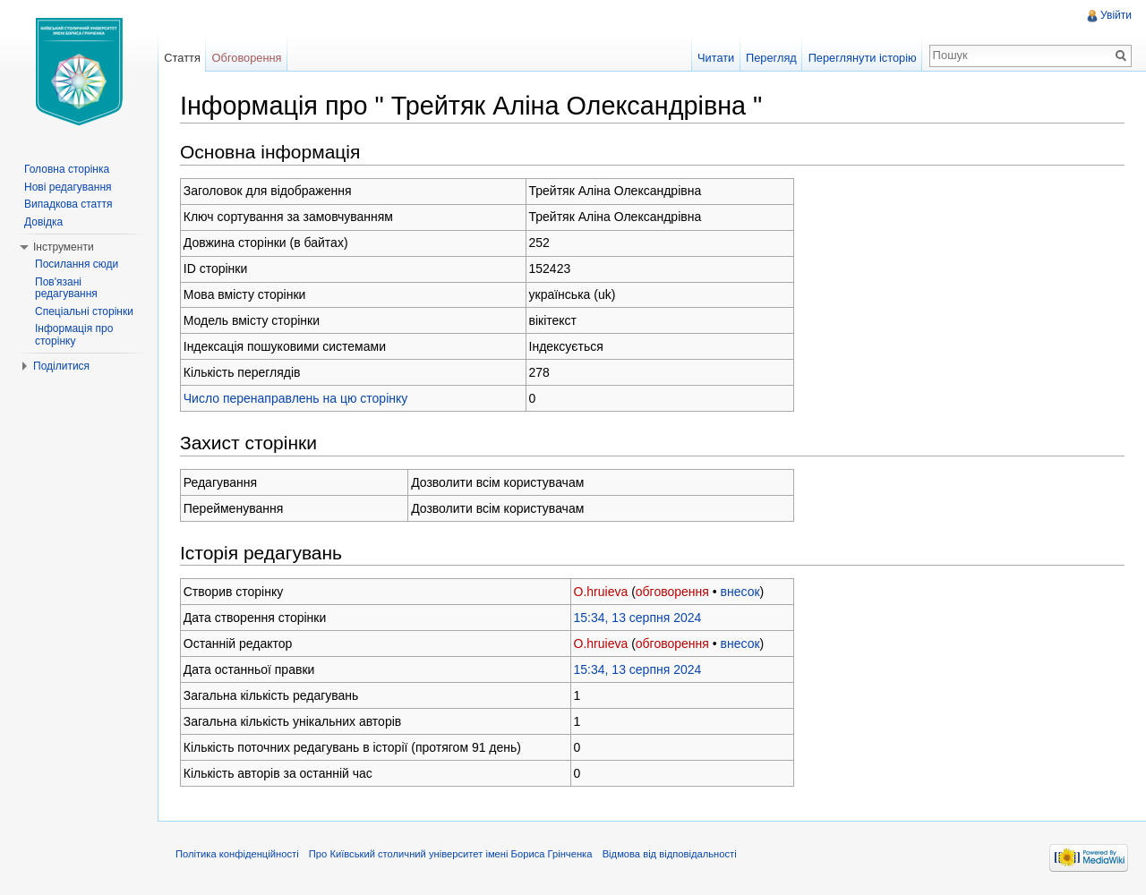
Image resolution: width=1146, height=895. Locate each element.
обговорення (672, 591)
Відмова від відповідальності (670, 853)
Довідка (43, 222)
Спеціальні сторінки (84, 311)
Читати (715, 57)
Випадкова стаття (68, 204)
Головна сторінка (66, 169)
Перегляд (771, 57)
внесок (740, 591)
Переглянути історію (862, 57)
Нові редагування (68, 187)
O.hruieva (601, 591)
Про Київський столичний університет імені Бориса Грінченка (451, 853)
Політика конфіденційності (237, 853)
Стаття (182, 57)
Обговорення (247, 57)
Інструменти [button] (63, 247)
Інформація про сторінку (74, 334)
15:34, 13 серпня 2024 (638, 617)
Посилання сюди (76, 264)
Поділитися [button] (61, 366)
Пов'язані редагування (66, 288)
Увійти (1116, 15)
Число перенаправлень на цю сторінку (296, 398)
